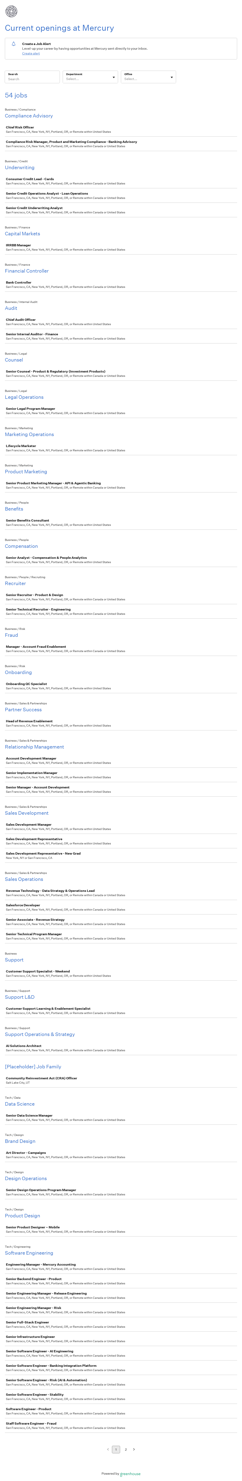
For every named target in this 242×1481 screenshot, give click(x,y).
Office (128, 74)
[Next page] (134, 1449)
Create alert (31, 53)
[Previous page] (108, 1449)
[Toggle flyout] (113, 77)
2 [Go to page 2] (126, 1449)
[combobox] (66, 79)
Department (74, 74)
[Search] (32, 79)
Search (13, 74)
